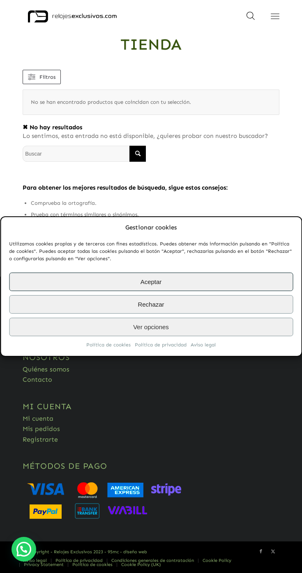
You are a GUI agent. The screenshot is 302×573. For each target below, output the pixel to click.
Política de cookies (108, 345)
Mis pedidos (41, 429)
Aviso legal (203, 345)
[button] (24, 549)
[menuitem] (35, 561)
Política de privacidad (161, 345)
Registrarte (40, 439)
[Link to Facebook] (261, 551)
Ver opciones (151, 326)
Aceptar (151, 281)
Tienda (151, 44)
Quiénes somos (46, 369)
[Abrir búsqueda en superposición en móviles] (251, 18)
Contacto (37, 379)
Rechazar (151, 304)
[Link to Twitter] (273, 551)
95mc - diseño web (127, 552)
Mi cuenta (38, 418)
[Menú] (275, 16)
